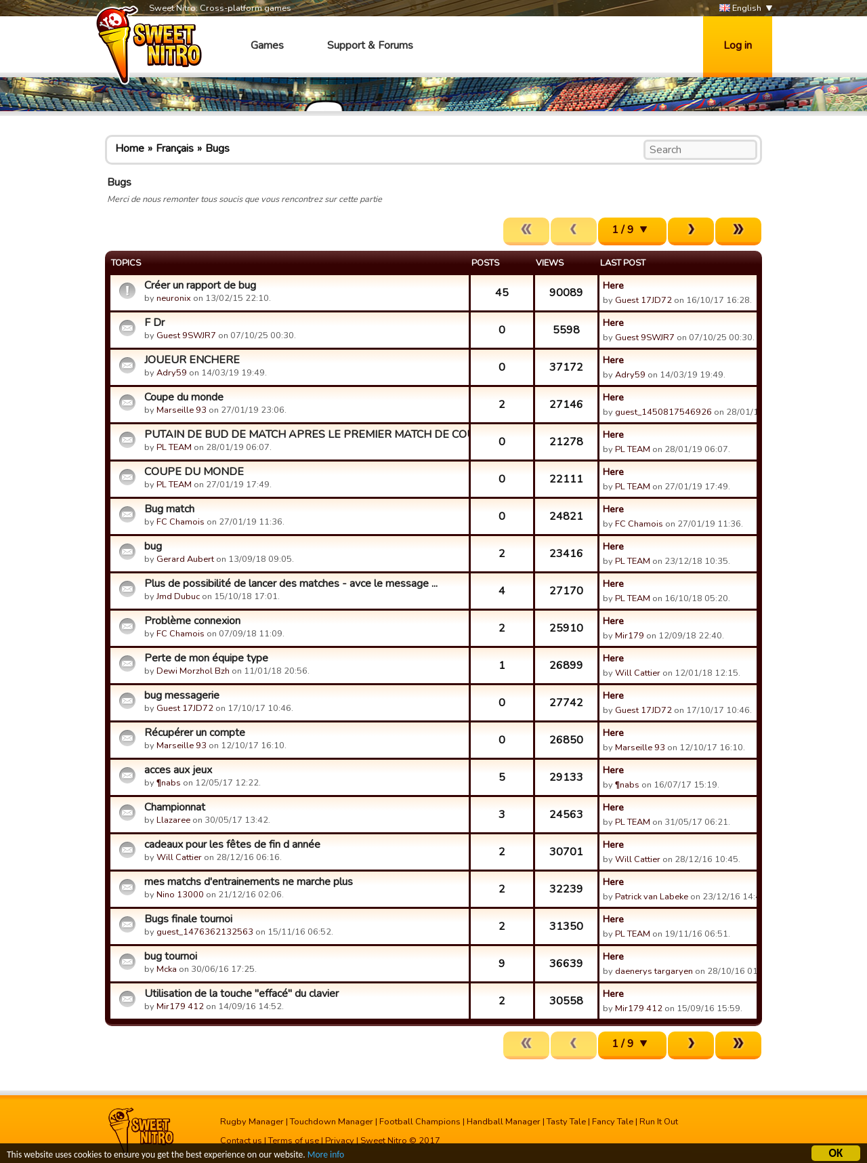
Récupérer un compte (194, 732)
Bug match (169, 509)
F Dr (154, 322)
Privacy (339, 1141)
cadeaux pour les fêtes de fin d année (232, 844)
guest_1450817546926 (663, 412)
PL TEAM (174, 447)
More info (326, 1156)
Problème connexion (192, 621)
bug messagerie (181, 695)
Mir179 (629, 636)
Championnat (174, 807)
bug (153, 546)
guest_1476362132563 (204, 932)
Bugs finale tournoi (188, 919)
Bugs (217, 148)
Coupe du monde (184, 397)
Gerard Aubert (185, 559)
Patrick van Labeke (651, 897)
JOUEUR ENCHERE (192, 360)
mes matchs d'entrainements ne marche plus (248, 881)
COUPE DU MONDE (194, 471)
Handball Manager (504, 1122)
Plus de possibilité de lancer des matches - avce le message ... (291, 583)
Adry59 (171, 373)
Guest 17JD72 (643, 300)
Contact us (241, 1141)
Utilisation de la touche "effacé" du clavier (241, 993)
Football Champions (420, 1122)
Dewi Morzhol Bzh (193, 671)
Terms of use (293, 1141)
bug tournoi (170, 956)
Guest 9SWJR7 (186, 335)
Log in (737, 45)
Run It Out (658, 1122)
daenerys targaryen (654, 971)
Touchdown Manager (331, 1122)
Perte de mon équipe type (206, 658)
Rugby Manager (252, 1122)
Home (129, 148)
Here (613, 285)
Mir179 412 (180, 1006)
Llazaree (173, 820)
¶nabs (168, 783)
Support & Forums (370, 45)
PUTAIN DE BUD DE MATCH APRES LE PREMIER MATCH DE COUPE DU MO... (304, 434)
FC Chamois (180, 522)
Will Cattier (637, 673)
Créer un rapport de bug (200, 285)
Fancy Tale (612, 1122)
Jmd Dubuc (178, 596)
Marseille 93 (181, 410)
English (740, 8)
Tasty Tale (566, 1122)
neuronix (173, 298)
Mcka (167, 969)
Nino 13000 (180, 895)
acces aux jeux (178, 770)
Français (175, 148)
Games (267, 45)
